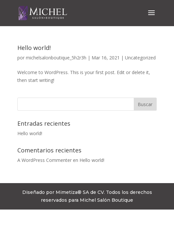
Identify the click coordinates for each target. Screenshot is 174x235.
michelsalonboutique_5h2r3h (56, 58)
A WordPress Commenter (44, 160)
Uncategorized (140, 58)
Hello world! (34, 48)
